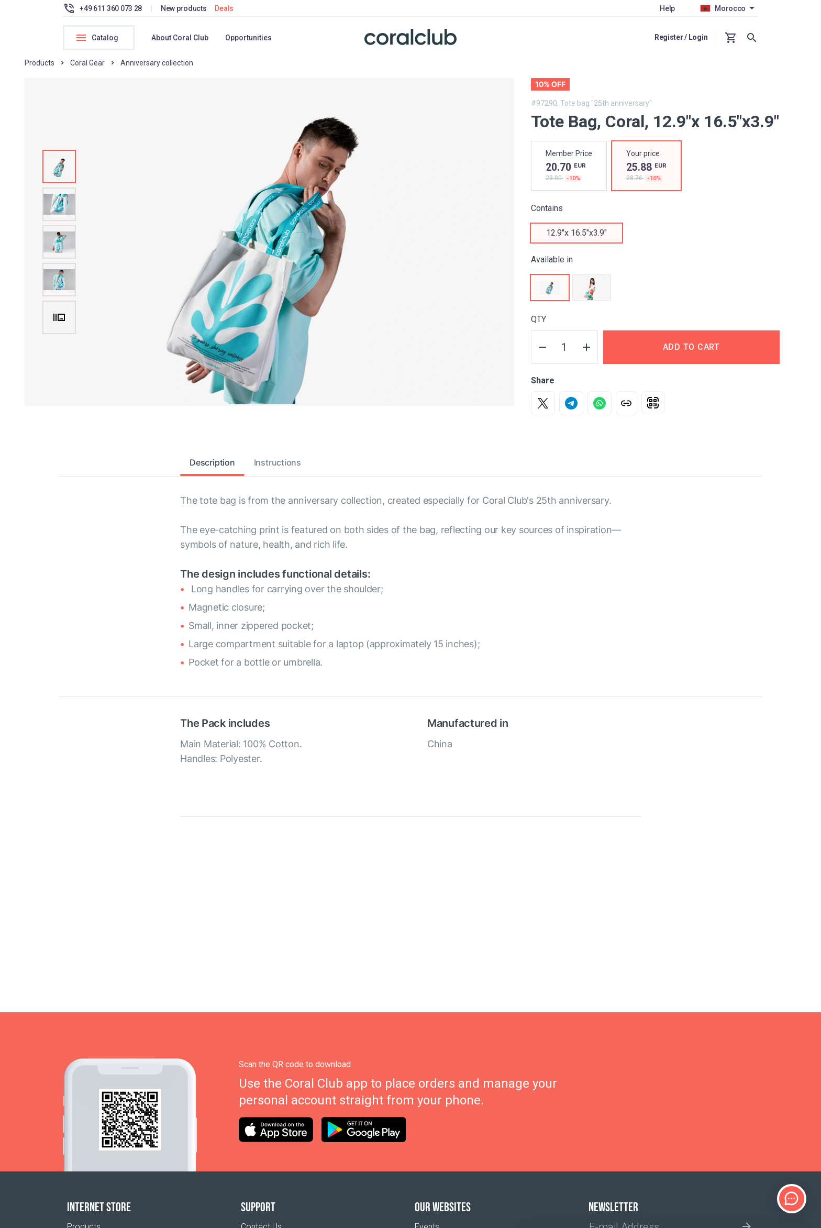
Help (667, 8)
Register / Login (681, 37)
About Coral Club (179, 38)
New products (184, 8)
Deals (224, 8)
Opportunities (248, 37)
